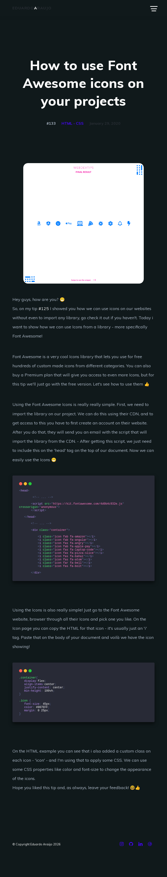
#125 (44, 308)
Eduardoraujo (31, 8)
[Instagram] (121, 872)
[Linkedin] (140, 872)
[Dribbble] (150, 872)
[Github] (131, 872)
